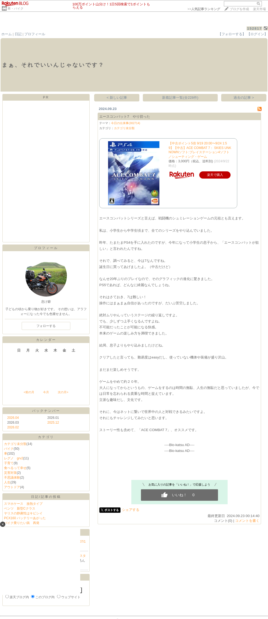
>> (203, 9)
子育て (9, 463)
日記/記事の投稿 (46, 497)
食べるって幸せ (15, 468)
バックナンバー (46, 411)
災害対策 (10, 473)
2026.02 (13, 427)
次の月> (63, 392)
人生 (7, 482)
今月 (46, 392)
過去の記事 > (243, 98)
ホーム (6, 34)
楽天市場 (259, 9)
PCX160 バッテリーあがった (25, 518)
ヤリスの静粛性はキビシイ (23, 513)
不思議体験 (12, 477)
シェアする (130, 510)
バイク (9, 449)
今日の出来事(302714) (125, 123)
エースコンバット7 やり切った (124, 117)
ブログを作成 (239, 9)
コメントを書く (247, 521)
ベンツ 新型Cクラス (19, 508)
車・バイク (15, 8)
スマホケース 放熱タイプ (23, 504)
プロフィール (34, 34)
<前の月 (29, 392)
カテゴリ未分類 (15, 444)
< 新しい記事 (117, 98)
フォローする (46, 326)
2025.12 (53, 422)
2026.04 (13, 418)
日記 (18, 34)
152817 (254, 28)
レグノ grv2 (13, 458)
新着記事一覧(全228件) (180, 98)
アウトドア (12, 487)
